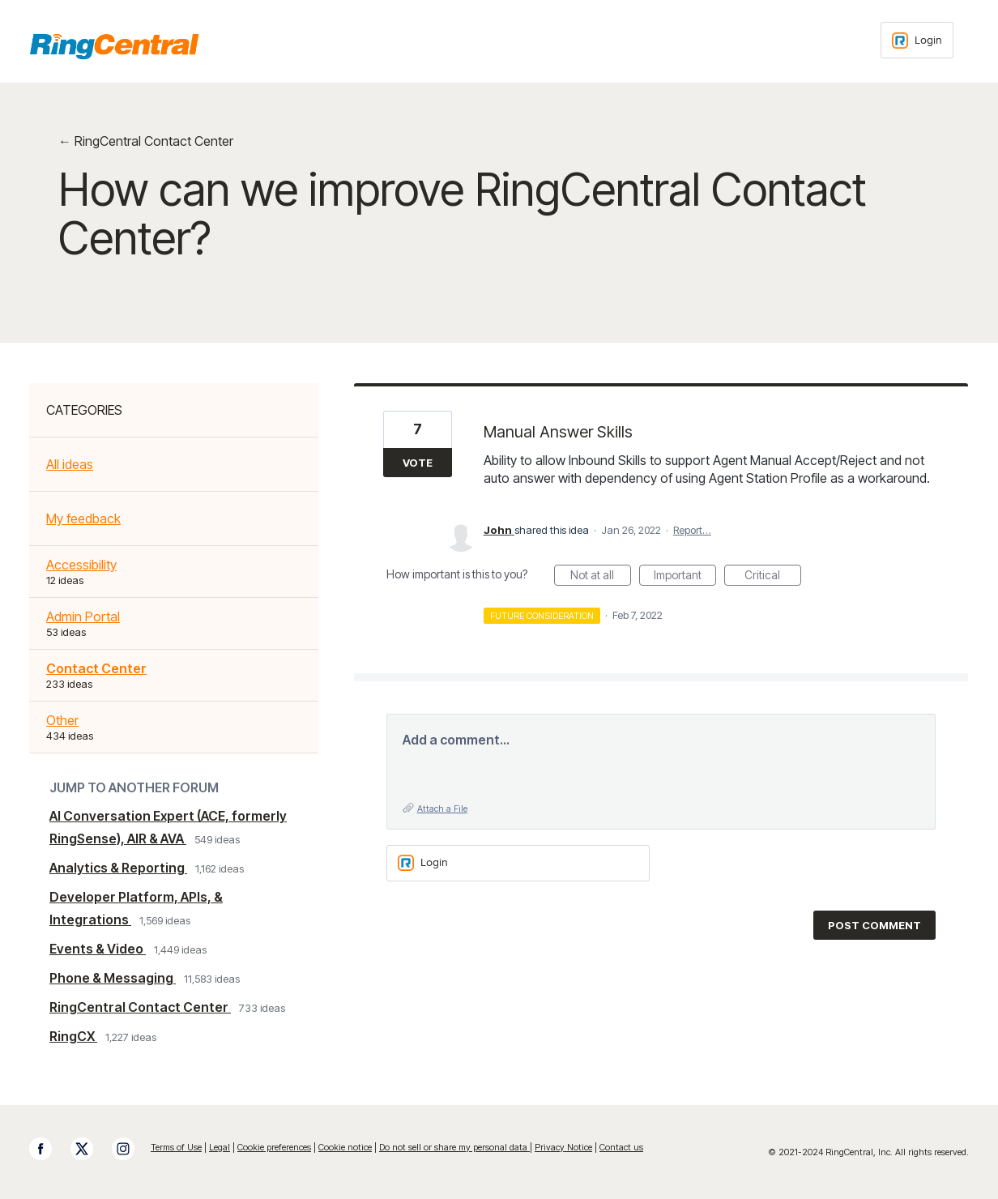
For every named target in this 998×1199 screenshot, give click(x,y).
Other (62, 720)
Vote (418, 462)
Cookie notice (345, 1147)
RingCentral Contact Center (140, 1007)
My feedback (83, 518)
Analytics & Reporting (118, 868)
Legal (219, 1147)
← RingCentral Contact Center (145, 141)
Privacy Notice (563, 1147)
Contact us (621, 1147)
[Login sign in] (917, 40)
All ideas (69, 464)
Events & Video (97, 949)
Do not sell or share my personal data (454, 1147)
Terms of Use (176, 1147)
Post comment (874, 925)
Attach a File (442, 808)
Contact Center (96, 668)
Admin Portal (83, 616)
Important (685, 577)
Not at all (600, 577)
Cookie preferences (274, 1147)
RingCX (73, 1036)
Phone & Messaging (112, 978)
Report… (692, 529)
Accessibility (81, 565)
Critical (772, 577)
